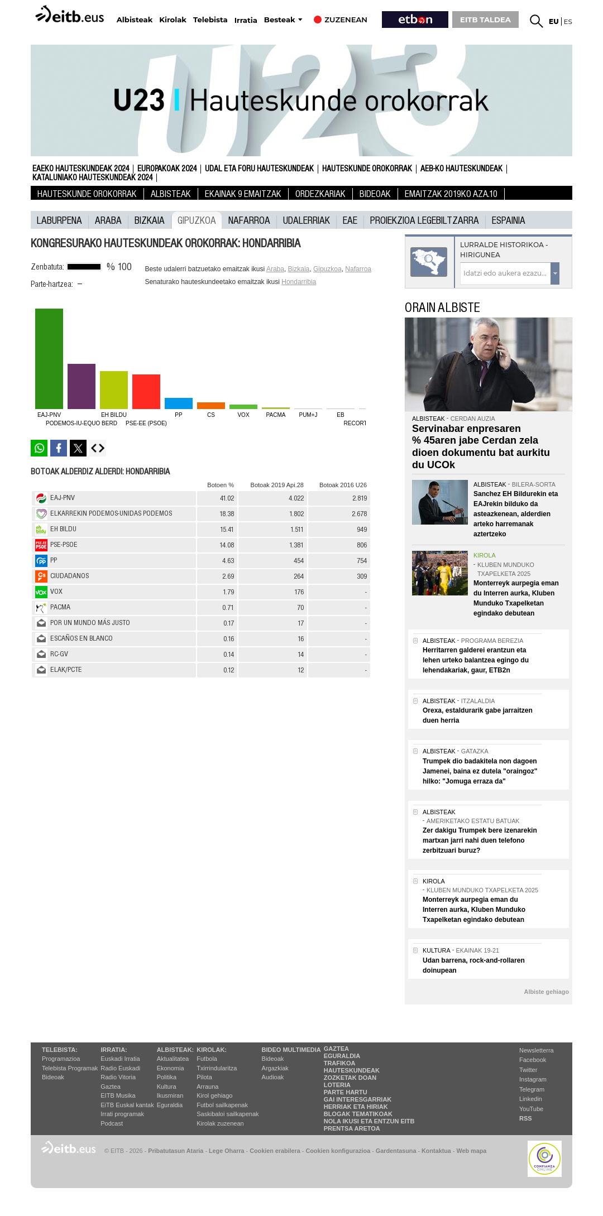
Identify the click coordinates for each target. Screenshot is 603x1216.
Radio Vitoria (118, 1077)
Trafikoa (340, 1063)
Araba (108, 220)
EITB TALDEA (485, 19)
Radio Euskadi (120, 1068)
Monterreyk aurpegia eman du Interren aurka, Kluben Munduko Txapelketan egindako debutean (474, 910)
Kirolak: (212, 1049)
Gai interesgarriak (358, 1099)
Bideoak (375, 194)
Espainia (508, 220)
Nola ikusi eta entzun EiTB (369, 1121)
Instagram (533, 1079)
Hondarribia (298, 282)
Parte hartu (345, 1092)
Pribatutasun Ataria (175, 1150)
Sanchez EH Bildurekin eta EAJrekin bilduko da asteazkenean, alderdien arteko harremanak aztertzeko (515, 514)
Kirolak (172, 20)
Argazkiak (275, 1068)
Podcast (111, 1123)
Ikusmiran (170, 1095)
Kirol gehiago (214, 1095)
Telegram (531, 1089)
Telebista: (60, 1049)
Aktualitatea (173, 1058)
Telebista (210, 20)
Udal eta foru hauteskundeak (259, 169)
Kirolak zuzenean (220, 1123)
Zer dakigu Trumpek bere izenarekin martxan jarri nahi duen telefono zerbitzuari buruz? (480, 840)
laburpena (59, 220)
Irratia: (113, 1049)
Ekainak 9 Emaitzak (243, 194)
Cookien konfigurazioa (337, 1150)
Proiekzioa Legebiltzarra (424, 220)
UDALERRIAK (306, 220)
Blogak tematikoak (358, 1114)
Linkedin (530, 1098)
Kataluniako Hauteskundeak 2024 (92, 178)
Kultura (166, 1086)
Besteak (279, 20)
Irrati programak (122, 1114)
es (568, 21)
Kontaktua (436, 1150)
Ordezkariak (320, 194)
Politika (166, 1077)
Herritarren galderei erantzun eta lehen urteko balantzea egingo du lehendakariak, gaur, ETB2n (476, 660)
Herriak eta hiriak (356, 1106)
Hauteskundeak (352, 1070)
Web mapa (471, 1150)
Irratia (245, 20)
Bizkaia (150, 220)
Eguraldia (170, 1105)
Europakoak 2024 (167, 169)
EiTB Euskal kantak (127, 1105)
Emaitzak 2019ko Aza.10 (451, 194)
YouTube (531, 1109)
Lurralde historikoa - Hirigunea (504, 250)
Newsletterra (536, 1050)
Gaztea (110, 1086)
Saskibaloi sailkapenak (228, 1114)
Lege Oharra (227, 1150)
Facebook (532, 1059)
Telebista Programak (70, 1068)
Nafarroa (249, 220)
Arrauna (207, 1086)
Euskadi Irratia (120, 1058)
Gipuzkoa (197, 220)
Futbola (207, 1058)
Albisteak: (175, 1049)
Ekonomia (170, 1068)
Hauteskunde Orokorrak (367, 169)
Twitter (528, 1069)
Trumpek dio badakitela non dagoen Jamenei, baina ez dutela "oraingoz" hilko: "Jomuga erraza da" (480, 771)
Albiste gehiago (546, 991)
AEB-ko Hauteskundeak (461, 169)
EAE (350, 220)
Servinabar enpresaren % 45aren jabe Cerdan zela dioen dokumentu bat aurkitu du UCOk (481, 446)
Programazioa (61, 1058)
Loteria (337, 1085)
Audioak (273, 1077)
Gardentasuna (396, 1150)
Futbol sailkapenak (222, 1105)
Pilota (204, 1077)
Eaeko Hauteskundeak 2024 (80, 169)
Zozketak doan (350, 1077)
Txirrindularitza (217, 1068)
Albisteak (135, 20)
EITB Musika (117, 1095)
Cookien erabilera (275, 1150)
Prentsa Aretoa (352, 1128)
